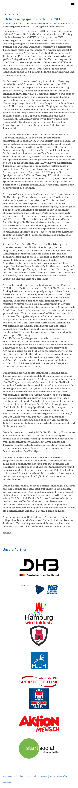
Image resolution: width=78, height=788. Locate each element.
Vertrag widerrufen (58, 776)
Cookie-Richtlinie (32, 776)
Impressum (7, 776)
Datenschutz (19, 776)
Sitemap (43, 776)
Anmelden (7, 782)
